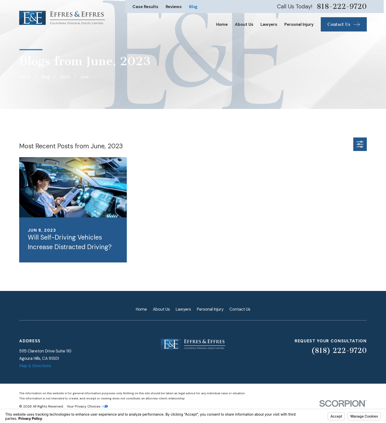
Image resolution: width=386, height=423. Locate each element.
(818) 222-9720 (339, 350)
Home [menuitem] (222, 24)
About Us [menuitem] (244, 24)
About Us (161, 309)
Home (141, 309)
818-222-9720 (342, 6)
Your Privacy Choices (87, 406)
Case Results (145, 6)
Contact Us (239, 309)
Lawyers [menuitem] (268, 24)
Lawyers (183, 309)
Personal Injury (210, 309)
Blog (193, 6)
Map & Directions (35, 365)
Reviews (174, 6)
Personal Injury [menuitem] (299, 24)
